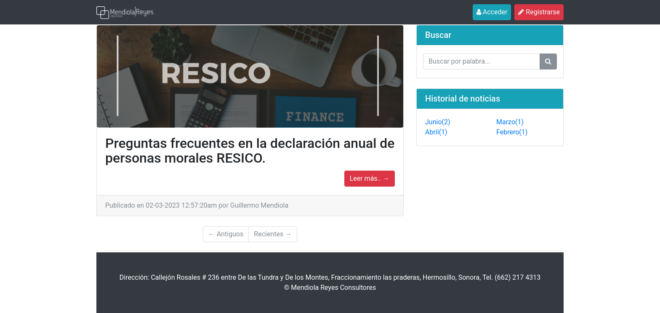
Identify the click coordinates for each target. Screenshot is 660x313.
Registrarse (541, 12)
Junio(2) (437, 122)
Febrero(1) (511, 132)
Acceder (493, 12)
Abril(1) (436, 132)
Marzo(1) (510, 122)
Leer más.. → (369, 178)
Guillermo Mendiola (259, 205)
